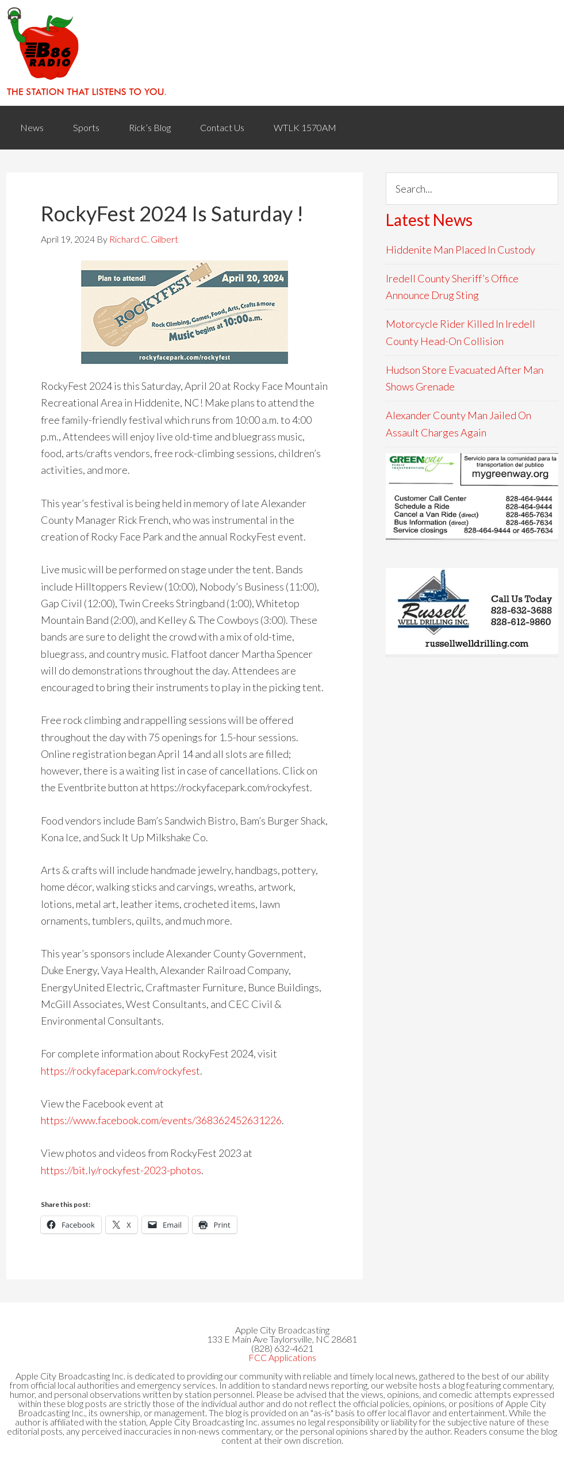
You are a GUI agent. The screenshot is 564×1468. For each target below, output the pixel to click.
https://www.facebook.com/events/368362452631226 (161, 1120)
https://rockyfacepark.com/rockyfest (120, 1070)
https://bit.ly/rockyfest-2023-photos (121, 1170)
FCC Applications (282, 1357)
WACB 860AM (282, 53)
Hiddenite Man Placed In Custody (460, 249)
